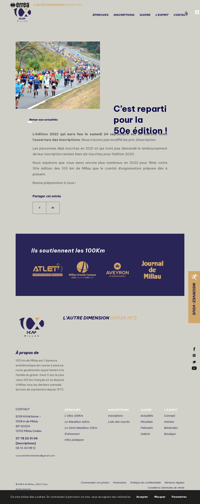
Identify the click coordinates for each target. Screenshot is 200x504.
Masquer (159, 496)
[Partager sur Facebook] (39, 208)
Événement (72, 433)
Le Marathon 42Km (77, 421)
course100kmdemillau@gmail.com (35, 455)
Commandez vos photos (95, 482)
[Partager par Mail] (52, 208)
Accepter (142, 496)
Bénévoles (171, 427)
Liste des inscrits (119, 421)
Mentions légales (174, 482)
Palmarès (147, 427)
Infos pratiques (74, 439)
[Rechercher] (186, 13)
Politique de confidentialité (145, 482)
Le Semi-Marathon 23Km (81, 427)
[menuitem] (100, 15)
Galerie (145, 433)
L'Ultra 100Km (74, 415)
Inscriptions (115, 415)
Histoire (169, 421)
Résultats (147, 421)
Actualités (147, 415)
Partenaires (119, 482)
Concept (169, 415)
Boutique (170, 433)
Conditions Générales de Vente (166, 487)
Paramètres (179, 496)
